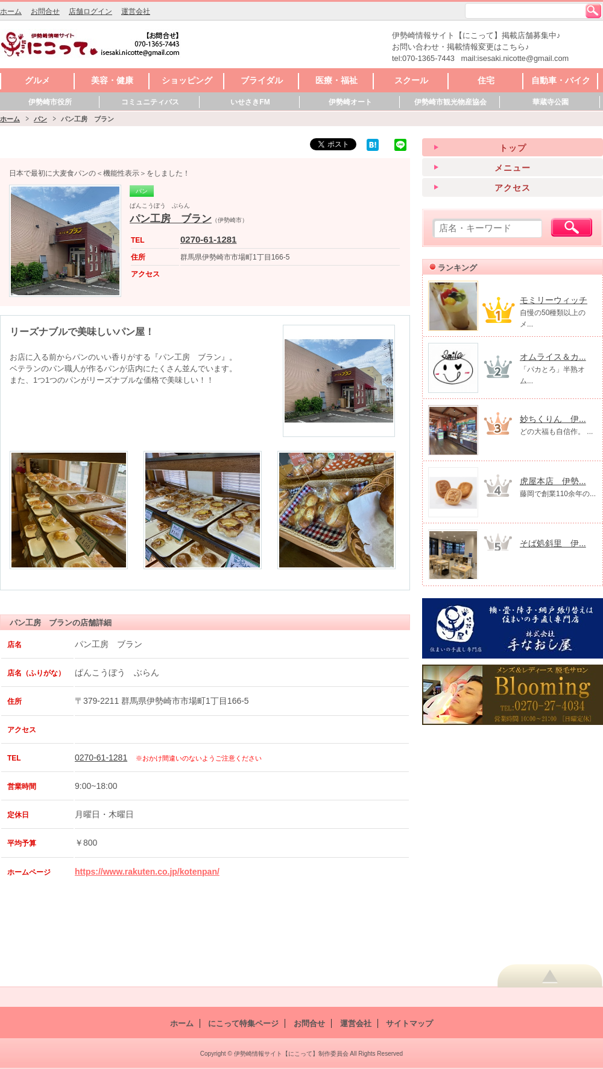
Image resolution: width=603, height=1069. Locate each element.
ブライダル (262, 80)
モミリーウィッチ (553, 300)
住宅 (486, 80)
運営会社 (135, 11)
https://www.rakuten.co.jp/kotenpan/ (147, 871)
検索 (593, 11)
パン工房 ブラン (171, 219)
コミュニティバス (150, 102)
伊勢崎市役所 (50, 102)
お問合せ (45, 11)
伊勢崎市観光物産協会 (450, 102)
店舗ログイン (90, 11)
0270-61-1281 (208, 239)
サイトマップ (409, 1023)
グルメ (37, 80)
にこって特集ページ (243, 1023)
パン (40, 119)
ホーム (11, 11)
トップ (512, 148)
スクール (411, 80)
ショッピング (187, 80)
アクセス (512, 188)
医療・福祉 (336, 80)
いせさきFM (250, 102)
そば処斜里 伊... (553, 543)
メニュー (512, 168)
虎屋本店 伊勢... (553, 481)
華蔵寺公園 (550, 102)
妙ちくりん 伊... (553, 419)
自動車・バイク (560, 80)
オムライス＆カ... (553, 357)
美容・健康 (112, 80)
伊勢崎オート (350, 102)
